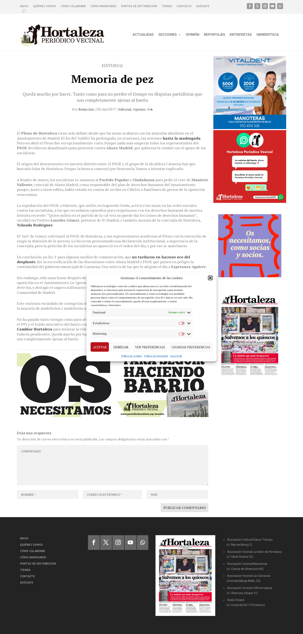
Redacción (86, 109)
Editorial (124, 109)
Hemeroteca (267, 35)
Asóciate (202, 6)
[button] (210, 278)
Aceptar (100, 347)
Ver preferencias (150, 347)
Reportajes (214, 35)
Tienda (167, 6)
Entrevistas (241, 35)
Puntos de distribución (139, 6)
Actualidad (143, 35)
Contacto (184, 6)
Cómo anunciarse (103, 6)
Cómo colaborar (73, 6)
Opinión (192, 35)
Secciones (167, 35)
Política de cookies (131, 355)
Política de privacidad (156, 355)
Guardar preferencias (191, 347)
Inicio (24, 6)
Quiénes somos (44, 6)
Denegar (120, 347)
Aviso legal (176, 355)
